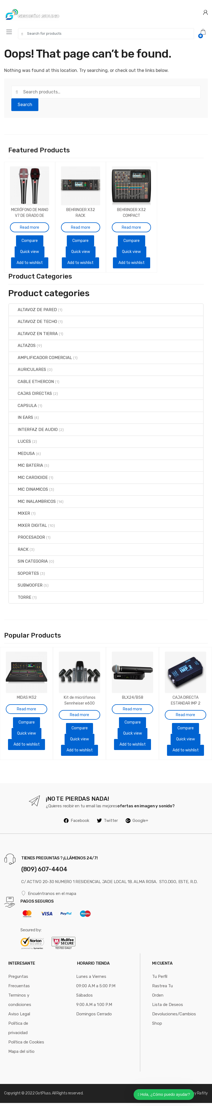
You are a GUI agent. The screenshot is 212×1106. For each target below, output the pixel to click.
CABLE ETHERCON (31, 383)
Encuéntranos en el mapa (48, 896)
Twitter (107, 823)
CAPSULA (23, 406)
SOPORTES (24, 574)
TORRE (20, 598)
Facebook (76, 823)
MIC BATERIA (26, 467)
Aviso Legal (19, 1017)
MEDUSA (22, 454)
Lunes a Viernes (91, 979)
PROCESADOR (27, 538)
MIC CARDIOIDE (28, 478)
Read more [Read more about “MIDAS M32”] (26, 705)
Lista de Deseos (167, 1007)
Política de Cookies (26, 1045)
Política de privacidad (18, 1031)
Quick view (29, 247)
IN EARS (21, 419)
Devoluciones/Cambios (174, 1017)
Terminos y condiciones (19, 1003)
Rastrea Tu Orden (162, 993)
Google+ (137, 823)
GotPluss (43, 1096)
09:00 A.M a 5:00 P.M (95, 988)
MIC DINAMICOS (28, 491)
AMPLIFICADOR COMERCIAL (40, 359)
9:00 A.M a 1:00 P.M (94, 1007)
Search (25, 104)
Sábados (84, 998)
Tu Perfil (159, 979)
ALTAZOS (22, 347)
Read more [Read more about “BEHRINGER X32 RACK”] (80, 222)
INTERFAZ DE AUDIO (33, 430)
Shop (157, 1026)
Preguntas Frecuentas (19, 984)
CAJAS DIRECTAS (30, 395)
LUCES (20, 443)
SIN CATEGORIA (28, 562)
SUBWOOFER (26, 586)
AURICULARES (27, 371)
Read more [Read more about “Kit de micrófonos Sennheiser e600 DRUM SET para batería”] (79, 711)
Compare (30, 236)
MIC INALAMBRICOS (32, 502)
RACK (18, 550)
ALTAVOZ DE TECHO (33, 323)
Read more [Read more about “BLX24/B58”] (132, 705)
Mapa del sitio (21, 1054)
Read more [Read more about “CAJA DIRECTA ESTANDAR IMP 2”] (185, 711)
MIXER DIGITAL (28, 526)
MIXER (19, 514)
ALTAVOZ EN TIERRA (33, 335)
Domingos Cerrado (94, 1017)
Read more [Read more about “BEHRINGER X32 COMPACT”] (131, 222)
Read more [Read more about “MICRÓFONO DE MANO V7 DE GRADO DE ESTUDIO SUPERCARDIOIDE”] (29, 222)
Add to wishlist (29, 261)
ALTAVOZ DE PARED (33, 311)
